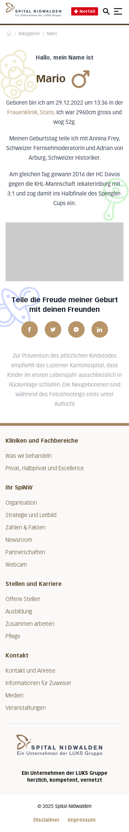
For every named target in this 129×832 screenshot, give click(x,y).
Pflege (13, 636)
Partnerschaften (25, 552)
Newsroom (19, 540)
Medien (14, 695)
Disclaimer (46, 820)
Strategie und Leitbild (31, 515)
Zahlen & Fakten (25, 527)
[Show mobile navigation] (117, 11)
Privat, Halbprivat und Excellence (45, 468)
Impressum (82, 820)
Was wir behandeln (29, 456)
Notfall (84, 11)
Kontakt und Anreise (30, 670)
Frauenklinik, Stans (30, 113)
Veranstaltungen (26, 708)
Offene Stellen (23, 599)
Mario (52, 34)
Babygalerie (29, 34)
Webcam (16, 564)
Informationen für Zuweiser (38, 683)
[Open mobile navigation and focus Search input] (107, 11)
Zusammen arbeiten (30, 624)
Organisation (21, 502)
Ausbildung (19, 611)
